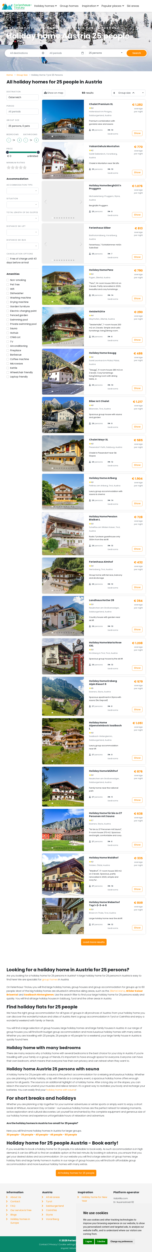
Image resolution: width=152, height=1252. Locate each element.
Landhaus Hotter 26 (101, 600)
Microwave (16, 363)
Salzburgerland (55, 1206)
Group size (13, 120)
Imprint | (65, 1248)
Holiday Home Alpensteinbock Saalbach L (105, 726)
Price (10, 148)
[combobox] (146, 6)
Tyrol (49, 1201)
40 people (41, 1134)
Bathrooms (30, 134)
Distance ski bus (16, 240)
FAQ (12, 1206)
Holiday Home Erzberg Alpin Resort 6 (103, 682)
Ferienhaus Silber (100, 227)
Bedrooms (13, 134)
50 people (71, 1134)
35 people (27, 1134)
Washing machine (20, 297)
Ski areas (133, 6)
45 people (56, 1134)
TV (11, 341)
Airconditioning (18, 346)
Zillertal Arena (117, 991)
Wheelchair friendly (21, 372)
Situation (12, 198)
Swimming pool (19, 319)
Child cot (15, 337)
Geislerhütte (97, 311)
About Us (15, 1197)
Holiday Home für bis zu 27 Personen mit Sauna (105, 814)
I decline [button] (101, 1241)
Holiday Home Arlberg (103, 478)
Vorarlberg (52, 1219)
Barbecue (16, 354)
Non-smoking (18, 280)
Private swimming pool (23, 324)
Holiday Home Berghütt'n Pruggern (105, 187)
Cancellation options (20, 254)
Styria (49, 1214)
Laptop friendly (19, 376)
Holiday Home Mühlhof (103, 771)
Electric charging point (23, 311)
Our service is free (20, 1210)
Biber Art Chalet (99, 401)
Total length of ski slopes (22, 212)
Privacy (53, 1244)
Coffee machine (19, 359)
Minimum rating (16, 162)
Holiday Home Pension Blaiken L (103, 518)
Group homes (69, 6)
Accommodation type (20, 185)
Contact (15, 1201)
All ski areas (53, 1197)
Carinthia (51, 1210)
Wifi (12, 289)
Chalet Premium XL (101, 104)
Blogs (13, 1214)
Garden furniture (20, 306)
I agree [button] (89, 1241)
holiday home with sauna (61, 1090)
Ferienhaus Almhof (101, 562)
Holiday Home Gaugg (102, 353)
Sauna (13, 328)
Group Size (22, 74)
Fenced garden (19, 315)
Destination (14, 91)
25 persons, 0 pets (19, 126)
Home (10, 74)
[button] (52, 136)
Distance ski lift (16, 226)
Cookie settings (67, 1244)
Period (10, 106)
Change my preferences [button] (121, 1241)
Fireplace (15, 350)
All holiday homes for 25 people (76, 1173)
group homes (50, 979)
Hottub (14, 333)
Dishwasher (17, 293)
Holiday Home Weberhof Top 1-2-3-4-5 (104, 903)
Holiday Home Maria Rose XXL (105, 644)
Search (136, 53)
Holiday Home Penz (101, 270)
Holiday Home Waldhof (103, 857)
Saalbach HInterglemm (39, 994)
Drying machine (19, 302)
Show (137, 133)
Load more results (94, 942)
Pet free (15, 284)
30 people (13, 1134)
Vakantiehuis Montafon (104, 146)
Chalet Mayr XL (98, 439)
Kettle (13, 368)
